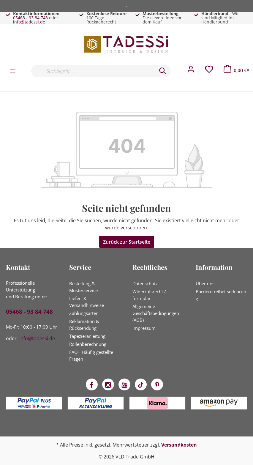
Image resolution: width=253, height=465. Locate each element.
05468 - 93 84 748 (30, 18)
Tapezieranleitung (87, 336)
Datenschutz (145, 283)
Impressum (144, 328)
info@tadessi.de (29, 22)
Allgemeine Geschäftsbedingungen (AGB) (155, 313)
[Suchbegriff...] (93, 71)
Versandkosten (179, 445)
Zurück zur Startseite (126, 242)
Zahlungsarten (84, 313)
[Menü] (13, 70)
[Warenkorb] (236, 70)
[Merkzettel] (209, 70)
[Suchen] (162, 71)
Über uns (205, 283)
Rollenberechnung (87, 344)
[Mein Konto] (191, 70)
